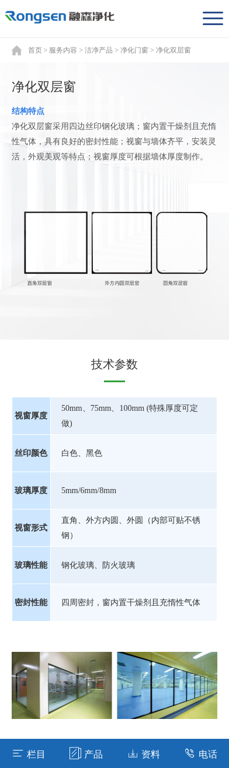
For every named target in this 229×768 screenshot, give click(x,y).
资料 (143, 753)
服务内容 (63, 50)
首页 (35, 50)
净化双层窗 (173, 50)
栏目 (29, 753)
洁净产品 (99, 50)
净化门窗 (134, 50)
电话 (200, 753)
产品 (86, 753)
